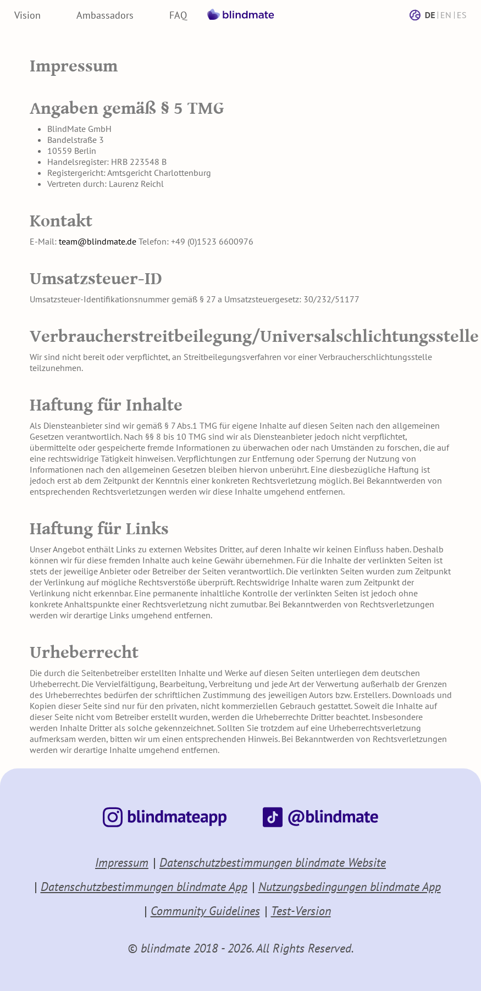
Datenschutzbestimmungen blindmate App (144, 886)
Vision (27, 15)
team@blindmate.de (97, 241)
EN (445, 14)
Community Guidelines (205, 910)
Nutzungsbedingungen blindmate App (349, 886)
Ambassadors (105, 15)
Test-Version (301, 910)
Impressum (121, 862)
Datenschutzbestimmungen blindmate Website (272, 862)
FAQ (178, 15)
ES (462, 14)
